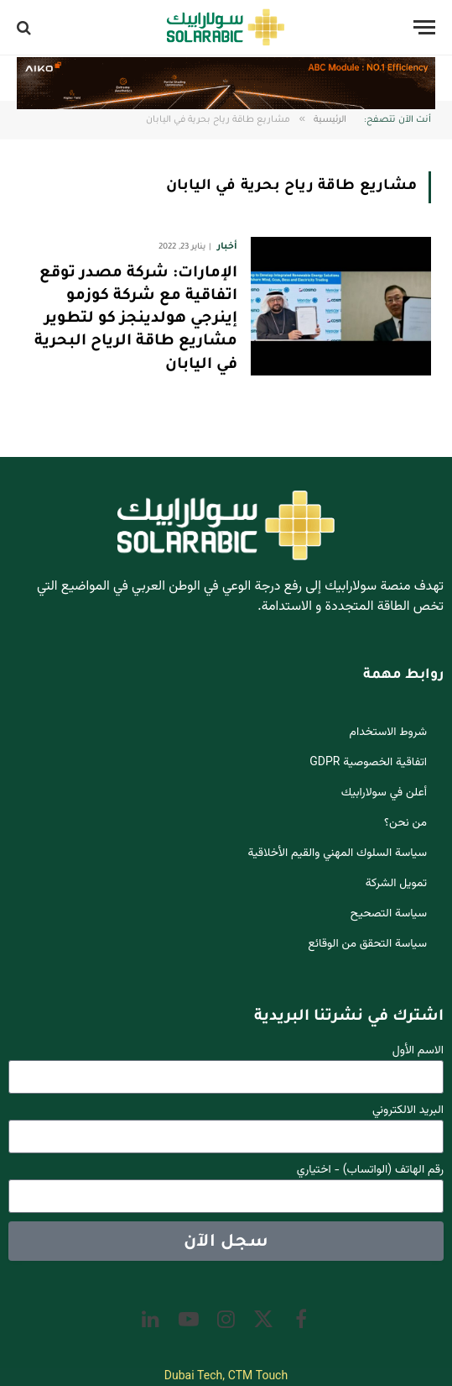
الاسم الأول (418, 1051)
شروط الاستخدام (388, 732)
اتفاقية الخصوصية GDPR (368, 762)
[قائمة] (424, 27)
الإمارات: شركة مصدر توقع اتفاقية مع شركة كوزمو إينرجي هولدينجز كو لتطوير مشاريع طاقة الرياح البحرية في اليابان (135, 319)
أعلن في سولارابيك (384, 793)
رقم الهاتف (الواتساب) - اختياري (370, 1170)
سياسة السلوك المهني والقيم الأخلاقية (338, 853)
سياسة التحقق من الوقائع (367, 944)
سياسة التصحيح (389, 914)
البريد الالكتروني (408, 1111)
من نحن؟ (405, 823)
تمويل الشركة (396, 883)
